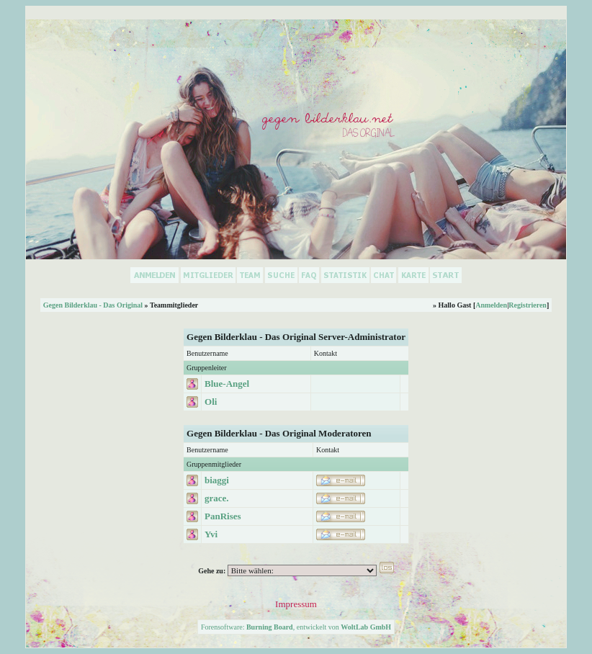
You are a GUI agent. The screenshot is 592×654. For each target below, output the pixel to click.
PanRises (223, 516)
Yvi (211, 534)
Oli (211, 401)
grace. (217, 498)
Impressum (296, 604)
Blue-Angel (227, 383)
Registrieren (527, 305)
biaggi (217, 480)
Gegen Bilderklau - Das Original (93, 305)
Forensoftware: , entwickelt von (296, 627)
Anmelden (491, 305)
